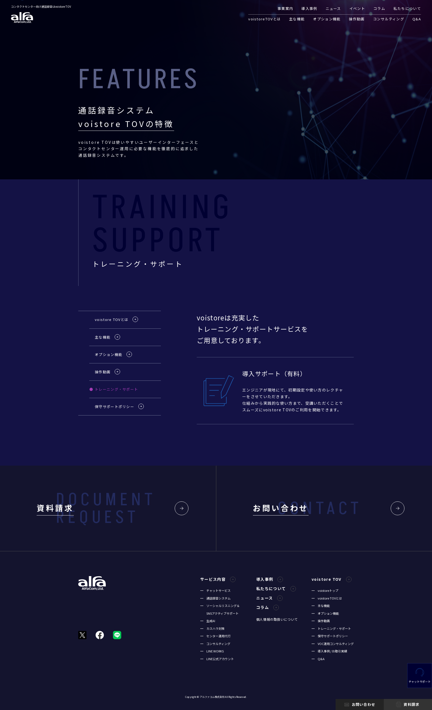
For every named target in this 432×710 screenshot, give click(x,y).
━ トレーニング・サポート (331, 628)
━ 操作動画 (321, 621)
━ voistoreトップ (325, 590)
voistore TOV (332, 579)
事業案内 (285, 8)
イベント (357, 8)
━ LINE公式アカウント (217, 659)
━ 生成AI (207, 621)
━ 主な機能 (321, 605)
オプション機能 (327, 18)
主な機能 (297, 18)
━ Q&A (318, 659)
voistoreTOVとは (264, 18)
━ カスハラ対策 (212, 628)
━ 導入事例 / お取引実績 (329, 651)
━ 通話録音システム (215, 598)
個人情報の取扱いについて (277, 619)
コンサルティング (388, 18)
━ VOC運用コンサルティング (333, 643)
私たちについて (407, 8)
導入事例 (309, 8)
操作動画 (356, 18)
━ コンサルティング (215, 643)
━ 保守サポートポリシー (330, 636)
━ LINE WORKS (212, 651)
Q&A (416, 18)
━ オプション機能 (325, 613)
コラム (379, 8)
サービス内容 (218, 579)
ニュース (333, 8)
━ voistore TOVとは (327, 598)
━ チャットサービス (215, 590)
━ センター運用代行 (215, 636)
